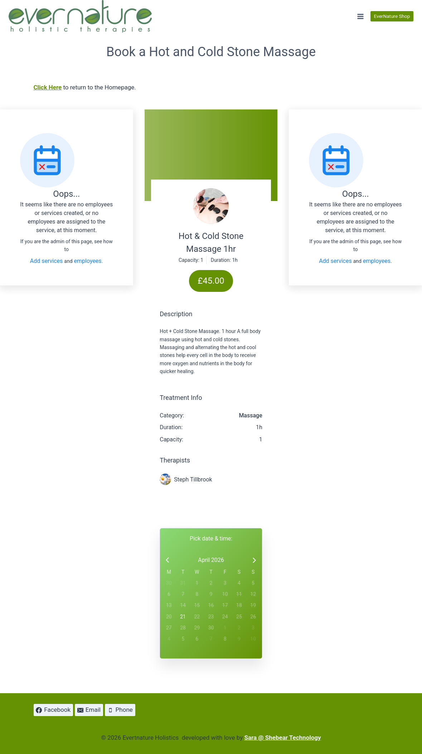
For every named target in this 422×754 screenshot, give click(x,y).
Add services (47, 261)
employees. (88, 261)
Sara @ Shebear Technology (282, 737)
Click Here (48, 87)
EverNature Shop (392, 16)
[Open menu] (360, 16)
